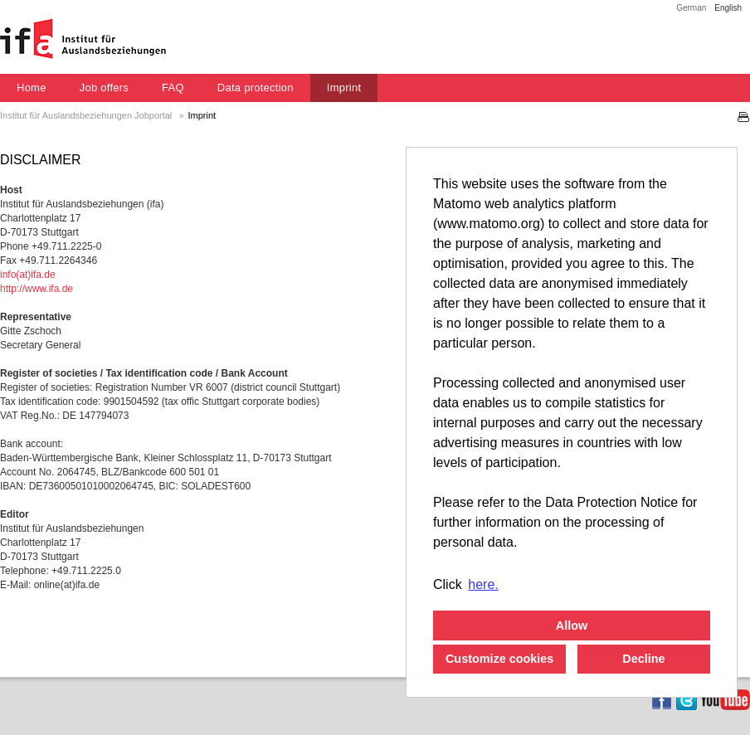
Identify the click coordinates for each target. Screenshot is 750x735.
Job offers (104, 87)
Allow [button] (571, 625)
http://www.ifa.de (36, 288)
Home (31, 87)
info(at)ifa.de (28, 274)
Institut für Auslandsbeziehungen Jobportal (87, 115)
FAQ (173, 87)
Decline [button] (643, 658)
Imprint (344, 87)
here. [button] (483, 584)
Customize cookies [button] (499, 658)
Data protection (255, 87)
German (691, 7)
